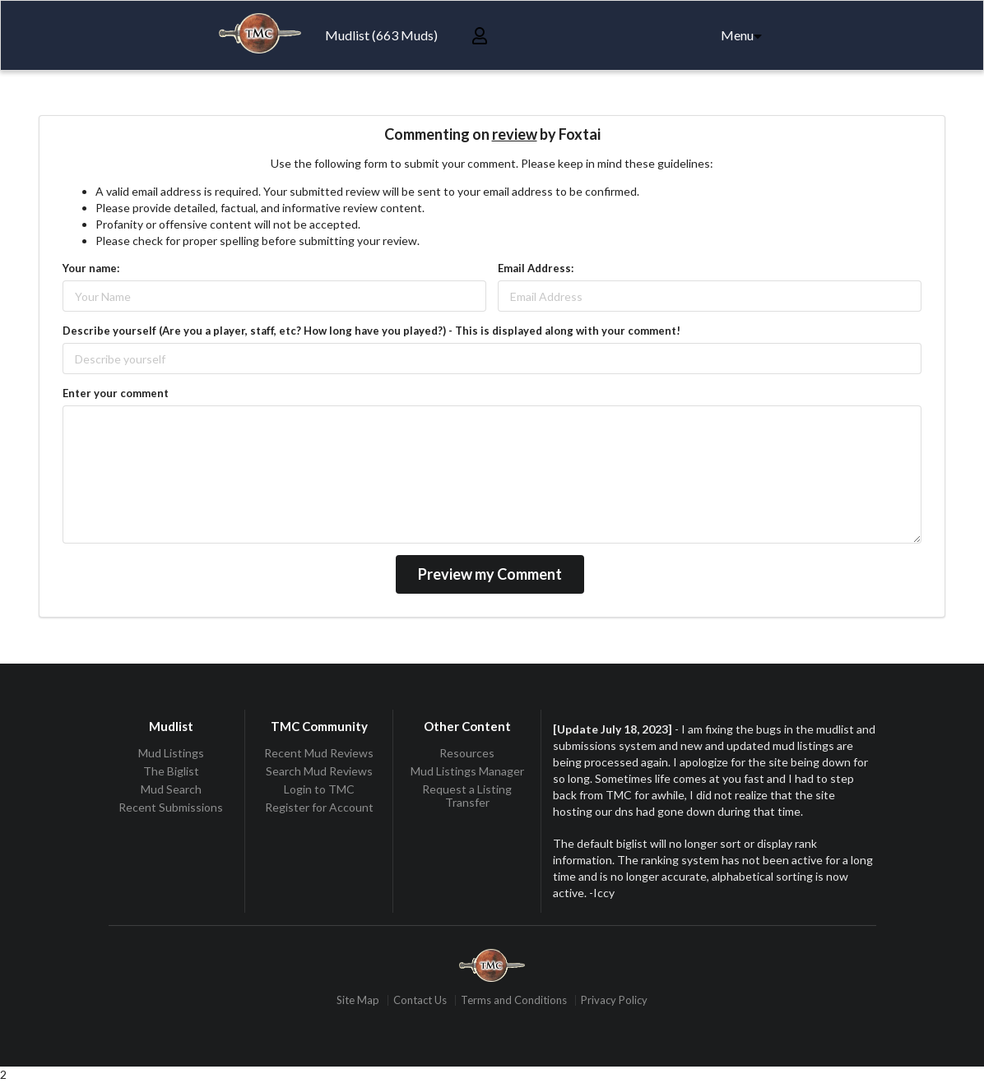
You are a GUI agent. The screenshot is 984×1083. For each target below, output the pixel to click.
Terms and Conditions (514, 1000)
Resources (466, 753)
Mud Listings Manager (467, 771)
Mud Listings (171, 753)
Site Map (358, 1000)
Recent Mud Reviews (319, 753)
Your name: (91, 268)
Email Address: (535, 268)
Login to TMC (319, 789)
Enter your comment (116, 393)
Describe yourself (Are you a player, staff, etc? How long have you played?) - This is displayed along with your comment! (371, 330)
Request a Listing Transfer (467, 795)
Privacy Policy (614, 1000)
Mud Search (171, 789)
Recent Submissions (170, 807)
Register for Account (319, 807)
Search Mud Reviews (319, 771)
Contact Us (420, 1000)
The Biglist (171, 771)
